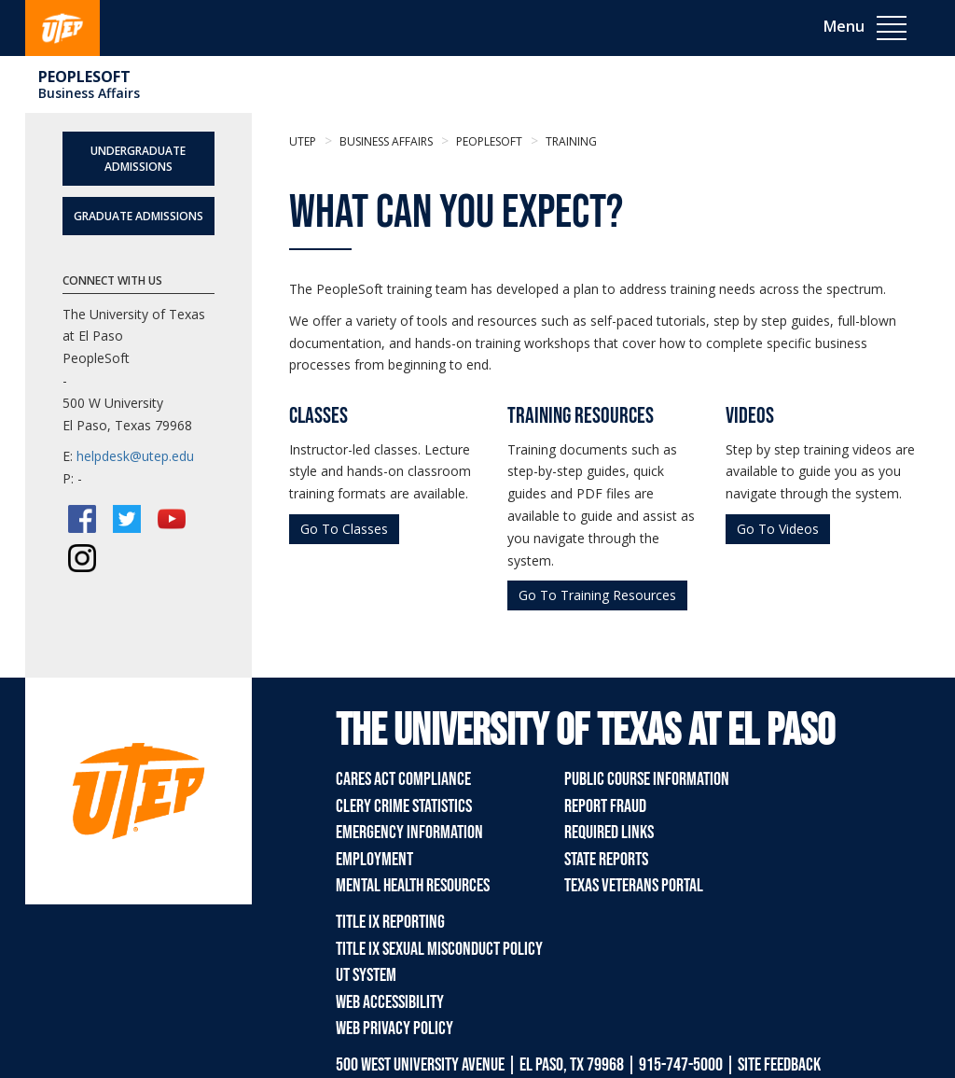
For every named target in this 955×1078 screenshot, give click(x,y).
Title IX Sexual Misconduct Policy (439, 949)
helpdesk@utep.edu (135, 456)
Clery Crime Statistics (404, 806)
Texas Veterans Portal (633, 886)
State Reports (606, 859)
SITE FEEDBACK (779, 1065)
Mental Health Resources (413, 886)
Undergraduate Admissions (138, 159)
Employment (374, 859)
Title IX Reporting (390, 922)
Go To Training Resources (597, 595)
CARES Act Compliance (403, 779)
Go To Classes (344, 529)
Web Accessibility (390, 1002)
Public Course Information (646, 779)
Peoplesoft (84, 76)
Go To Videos (778, 529)
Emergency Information (409, 832)
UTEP (302, 141)
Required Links (609, 832)
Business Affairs (89, 93)
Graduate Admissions (138, 216)
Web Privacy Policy (394, 1028)
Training (570, 141)
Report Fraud (605, 806)
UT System (366, 975)
